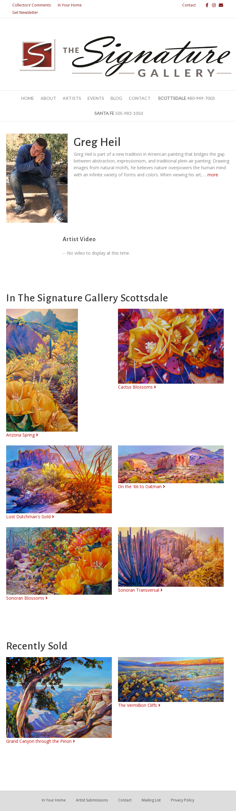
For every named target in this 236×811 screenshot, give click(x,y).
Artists (72, 98)
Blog (116, 98)
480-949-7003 (186, 98)
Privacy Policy (182, 800)
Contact (189, 5)
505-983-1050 (118, 113)
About (48, 98)
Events (96, 98)
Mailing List (151, 800)
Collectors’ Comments (31, 5)
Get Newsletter (25, 12)
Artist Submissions (92, 800)
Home (27, 98)
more (212, 175)
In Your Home (70, 5)
